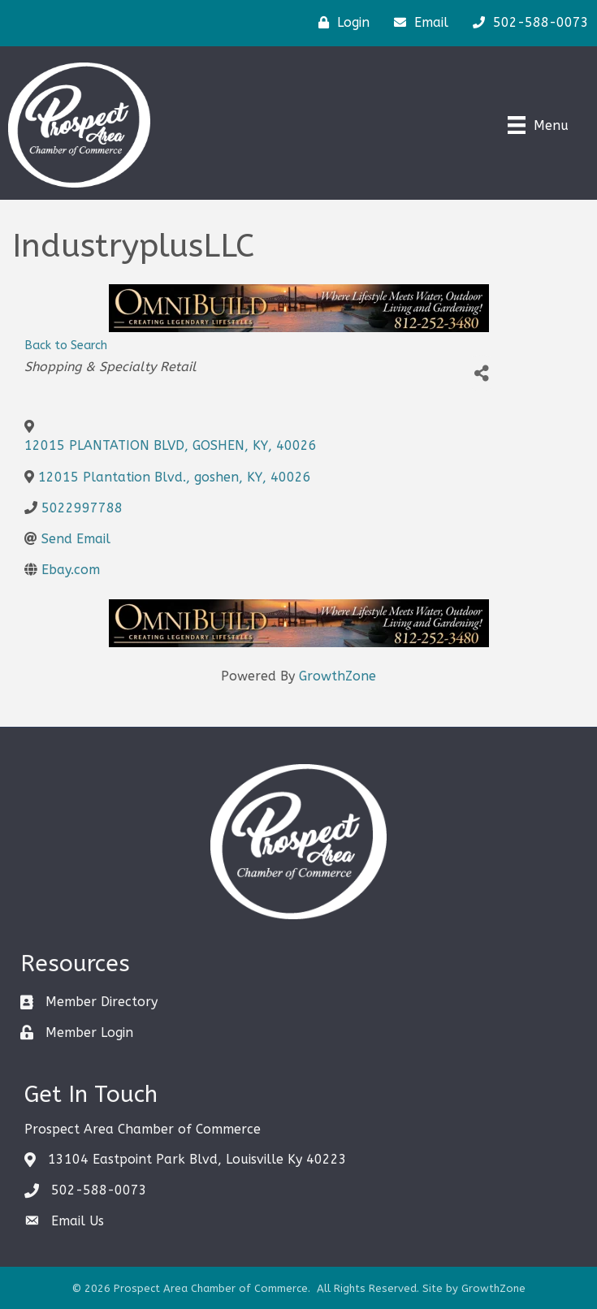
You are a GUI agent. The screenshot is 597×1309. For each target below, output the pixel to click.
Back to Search (65, 345)
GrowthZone (337, 676)
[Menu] (538, 125)
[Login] (340, 22)
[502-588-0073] (527, 22)
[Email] (417, 22)
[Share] (481, 373)
